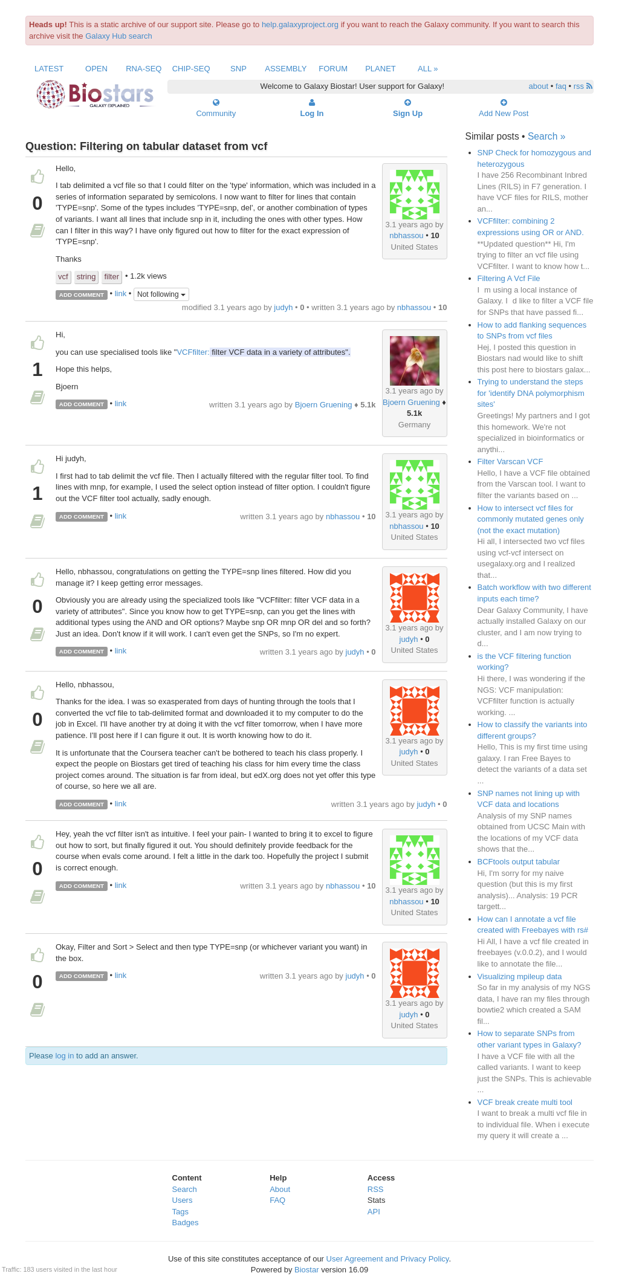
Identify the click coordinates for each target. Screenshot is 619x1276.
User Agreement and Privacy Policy (387, 1258)
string (86, 276)
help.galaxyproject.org (300, 24)
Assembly (285, 68)
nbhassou (406, 235)
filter (111, 276)
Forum (333, 68)
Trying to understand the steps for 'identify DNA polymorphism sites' (531, 393)
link (121, 294)
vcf (63, 276)
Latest (48, 68)
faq (561, 86)
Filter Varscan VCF (510, 461)
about (539, 86)
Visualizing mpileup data (520, 976)
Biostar (306, 1269)
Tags (180, 1211)
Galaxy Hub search (118, 35)
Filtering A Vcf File (509, 278)
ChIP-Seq (191, 68)
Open (96, 68)
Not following (161, 294)
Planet (380, 68)
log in (64, 1055)
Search (184, 1189)
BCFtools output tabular (519, 861)
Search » (546, 136)
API (374, 1211)
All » (428, 68)
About (280, 1189)
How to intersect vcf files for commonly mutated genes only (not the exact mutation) (531, 519)
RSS (376, 1189)
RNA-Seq (143, 68)
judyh (283, 307)
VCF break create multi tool (525, 1102)
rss (583, 86)
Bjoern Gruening (411, 402)
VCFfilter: (193, 352)
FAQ (277, 1200)
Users (182, 1200)
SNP (238, 68)
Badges (185, 1222)
